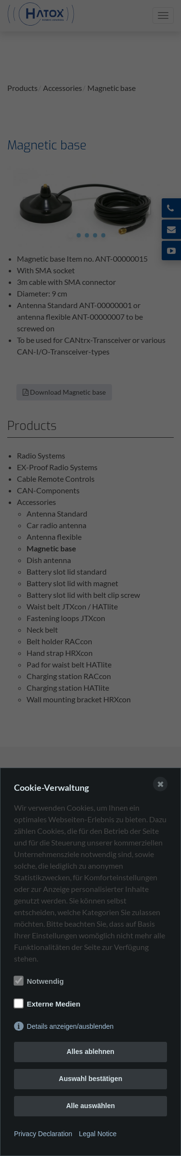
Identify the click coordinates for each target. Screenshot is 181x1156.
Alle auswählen (90, 1106)
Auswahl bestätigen (90, 1078)
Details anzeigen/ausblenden (70, 1026)
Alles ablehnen (90, 1051)
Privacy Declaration (43, 1134)
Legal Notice (98, 1134)
